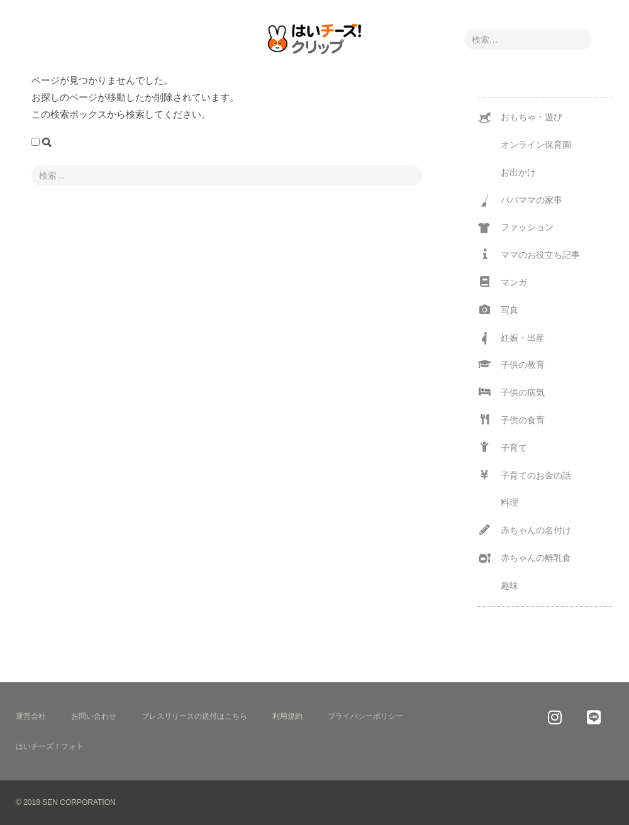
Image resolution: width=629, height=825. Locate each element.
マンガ (502, 282)
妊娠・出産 (511, 338)
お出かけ (518, 172)
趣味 (509, 585)
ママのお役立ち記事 (529, 254)
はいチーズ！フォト (50, 746)
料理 (509, 502)
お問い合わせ (93, 716)
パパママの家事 (520, 200)
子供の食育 (511, 419)
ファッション (516, 228)
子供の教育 (511, 364)
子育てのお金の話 (524, 475)
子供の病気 (511, 392)
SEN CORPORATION (78, 802)
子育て (502, 447)
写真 (498, 309)
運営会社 (31, 716)
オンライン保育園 (536, 145)
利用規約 (287, 716)
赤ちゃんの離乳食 (524, 558)
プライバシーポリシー (365, 716)
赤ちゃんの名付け (524, 529)
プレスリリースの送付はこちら (194, 716)
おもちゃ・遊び (520, 117)
